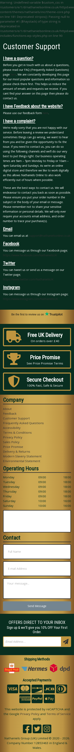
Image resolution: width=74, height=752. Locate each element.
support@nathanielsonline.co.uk (49, 235)
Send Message (37, 606)
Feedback (10, 413)
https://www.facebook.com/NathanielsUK (30, 255)
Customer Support (16, 418)
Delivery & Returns (16, 451)
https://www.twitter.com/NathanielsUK (28, 279)
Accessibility (12, 428)
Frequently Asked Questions (23, 423)
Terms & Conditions (17, 432)
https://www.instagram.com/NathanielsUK (30, 299)
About (7, 409)
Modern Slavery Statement (22, 456)
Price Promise (13, 447)
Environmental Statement (21, 461)
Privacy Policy (12, 437)
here (13, 74)
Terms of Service (58, 714)
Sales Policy (11, 442)
